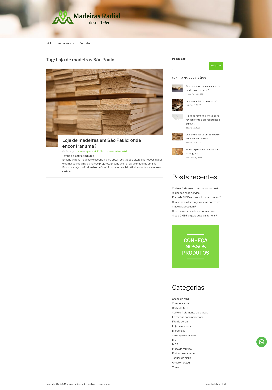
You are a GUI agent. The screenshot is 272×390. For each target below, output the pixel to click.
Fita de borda (180, 321)
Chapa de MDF (181, 298)
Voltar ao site (66, 43)
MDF (124, 151)
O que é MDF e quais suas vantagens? (194, 215)
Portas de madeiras (183, 353)
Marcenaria (178, 330)
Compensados (180, 303)
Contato (84, 43)
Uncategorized (181, 362)
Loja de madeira (113, 151)
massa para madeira (184, 335)
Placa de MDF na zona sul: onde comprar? (196, 197)
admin (79, 151)
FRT (224, 384)
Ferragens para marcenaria (187, 317)
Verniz (175, 367)
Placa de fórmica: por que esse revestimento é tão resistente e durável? (203, 119)
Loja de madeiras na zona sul (201, 101)
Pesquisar (178, 58)
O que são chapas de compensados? (193, 211)
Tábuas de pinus (181, 358)
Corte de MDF (180, 308)
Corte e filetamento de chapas (190, 312)
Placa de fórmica (182, 349)
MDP (175, 344)
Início (49, 43)
